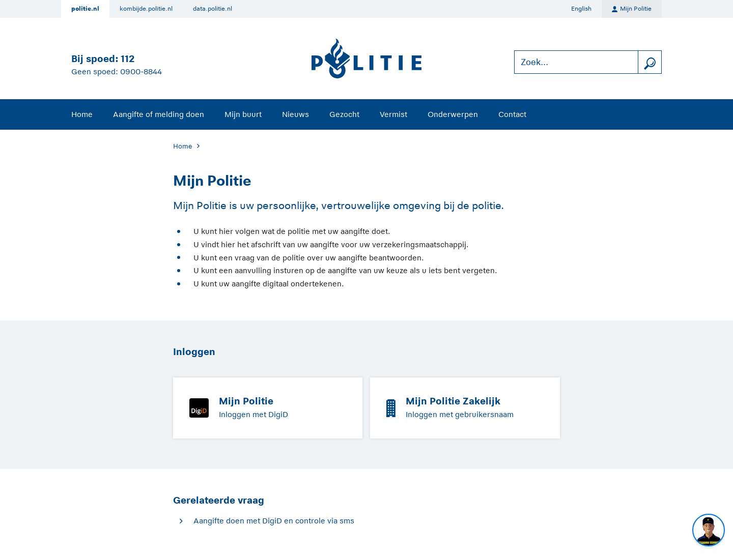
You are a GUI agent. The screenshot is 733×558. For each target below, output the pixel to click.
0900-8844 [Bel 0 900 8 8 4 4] (141, 71)
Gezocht (344, 114)
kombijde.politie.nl (146, 9)
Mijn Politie (632, 9)
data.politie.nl (212, 9)
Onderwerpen (453, 114)
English (581, 9)
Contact (512, 114)
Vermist (393, 114)
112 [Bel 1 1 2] (127, 58)
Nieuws (295, 114)
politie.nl (85, 9)
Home (82, 114)
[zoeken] (649, 62)
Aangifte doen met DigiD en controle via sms (273, 520)
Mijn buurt (243, 114)
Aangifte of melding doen (158, 114)
